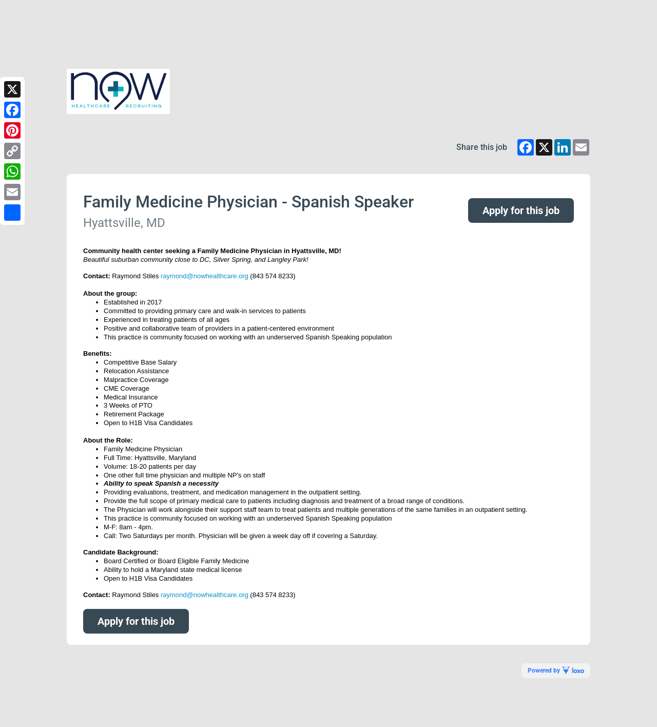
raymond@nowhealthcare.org (204, 276)
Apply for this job (520, 210)
